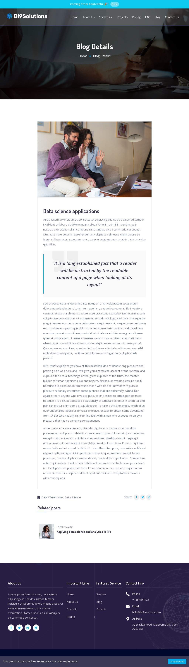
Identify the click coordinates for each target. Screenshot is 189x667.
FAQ (147, 17)
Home (74, 17)
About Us (72, 601)
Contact (71, 609)
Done (115, 4)
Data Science (73, 497)
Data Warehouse (52, 497)
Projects (122, 17)
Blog (158, 17)
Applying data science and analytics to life (84, 532)
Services (105, 17)
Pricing (136, 17)
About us (89, 17)
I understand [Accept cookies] (177, 661)
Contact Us (172, 17)
